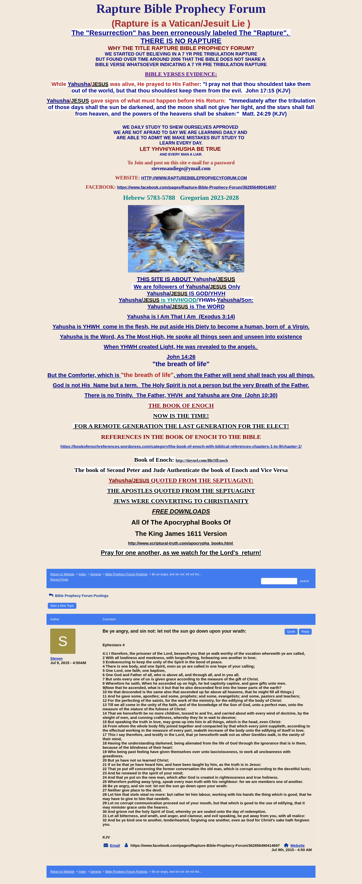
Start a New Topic (62, 606)
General (95, 574)
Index (82, 574)
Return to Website (62, 574)
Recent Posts (59, 579)
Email (115, 845)
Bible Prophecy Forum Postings (126, 574)
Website (297, 845)
